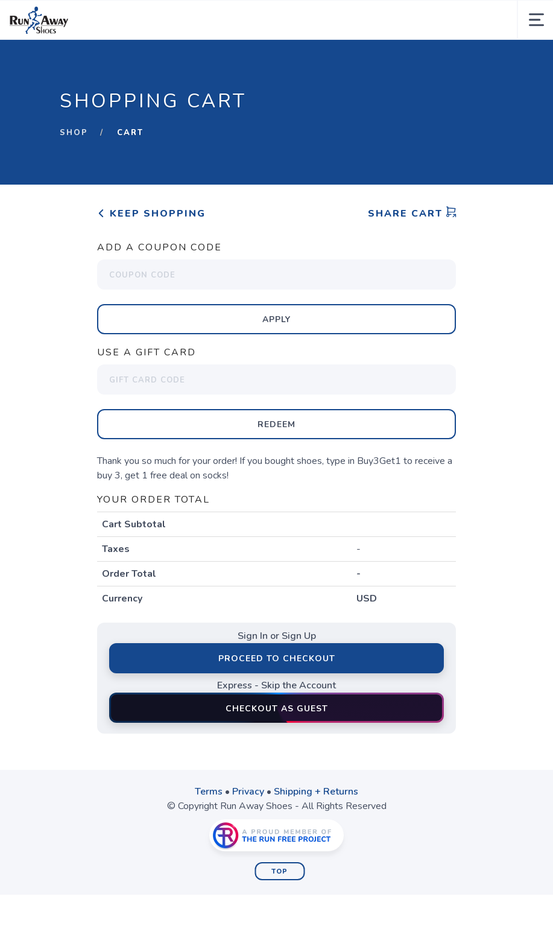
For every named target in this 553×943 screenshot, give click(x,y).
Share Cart (412, 213)
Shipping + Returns (316, 791)
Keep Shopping (151, 213)
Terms (209, 791)
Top (279, 871)
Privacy (248, 791)
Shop (74, 132)
